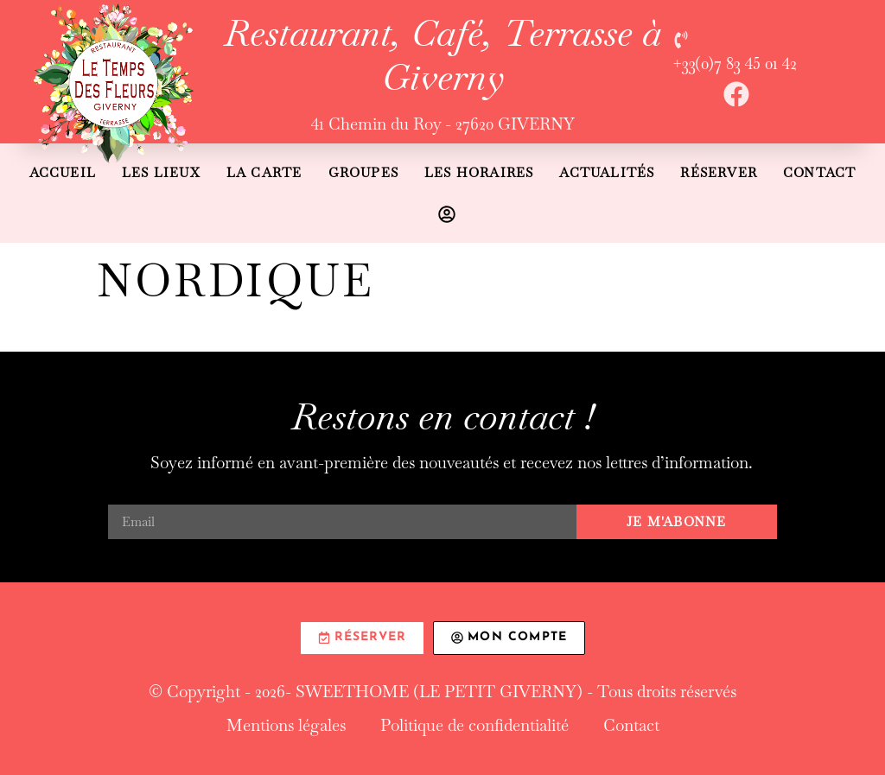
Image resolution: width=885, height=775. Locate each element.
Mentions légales (286, 725)
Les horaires (478, 172)
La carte (264, 172)
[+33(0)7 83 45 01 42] (681, 39)
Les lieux (161, 172)
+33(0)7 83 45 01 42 (734, 63)
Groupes (363, 172)
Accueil (62, 172)
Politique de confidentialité (474, 725)
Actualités (606, 172)
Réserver (718, 172)
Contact (819, 172)
